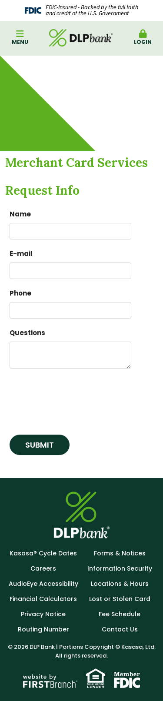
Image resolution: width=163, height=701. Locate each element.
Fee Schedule (119, 614)
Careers (43, 568)
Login (143, 38)
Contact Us (120, 629)
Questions (27, 332)
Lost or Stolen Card (119, 599)
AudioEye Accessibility (43, 583)
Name (20, 214)
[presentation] (76, 398)
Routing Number (43, 629)
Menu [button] (20, 38)
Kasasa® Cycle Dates (43, 553)
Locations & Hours (120, 583)
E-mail (21, 253)
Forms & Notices (120, 553)
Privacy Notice (43, 614)
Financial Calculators (43, 599)
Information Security (119, 568)
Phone (20, 293)
